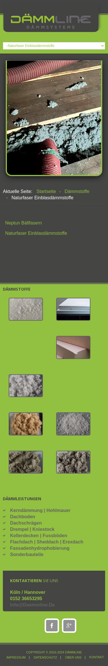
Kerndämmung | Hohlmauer (40, 510)
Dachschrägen (26, 523)
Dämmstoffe (77, 191)
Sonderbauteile (26, 554)
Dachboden (22, 516)
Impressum (16, 657)
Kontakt (96, 657)
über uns (73, 657)
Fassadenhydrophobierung (39, 548)
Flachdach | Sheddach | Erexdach (46, 541)
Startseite (46, 191)
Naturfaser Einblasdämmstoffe (36, 233)
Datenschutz (45, 657)
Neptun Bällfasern (23, 222)
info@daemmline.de (32, 604)
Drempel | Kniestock (32, 529)
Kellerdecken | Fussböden (38, 535)
